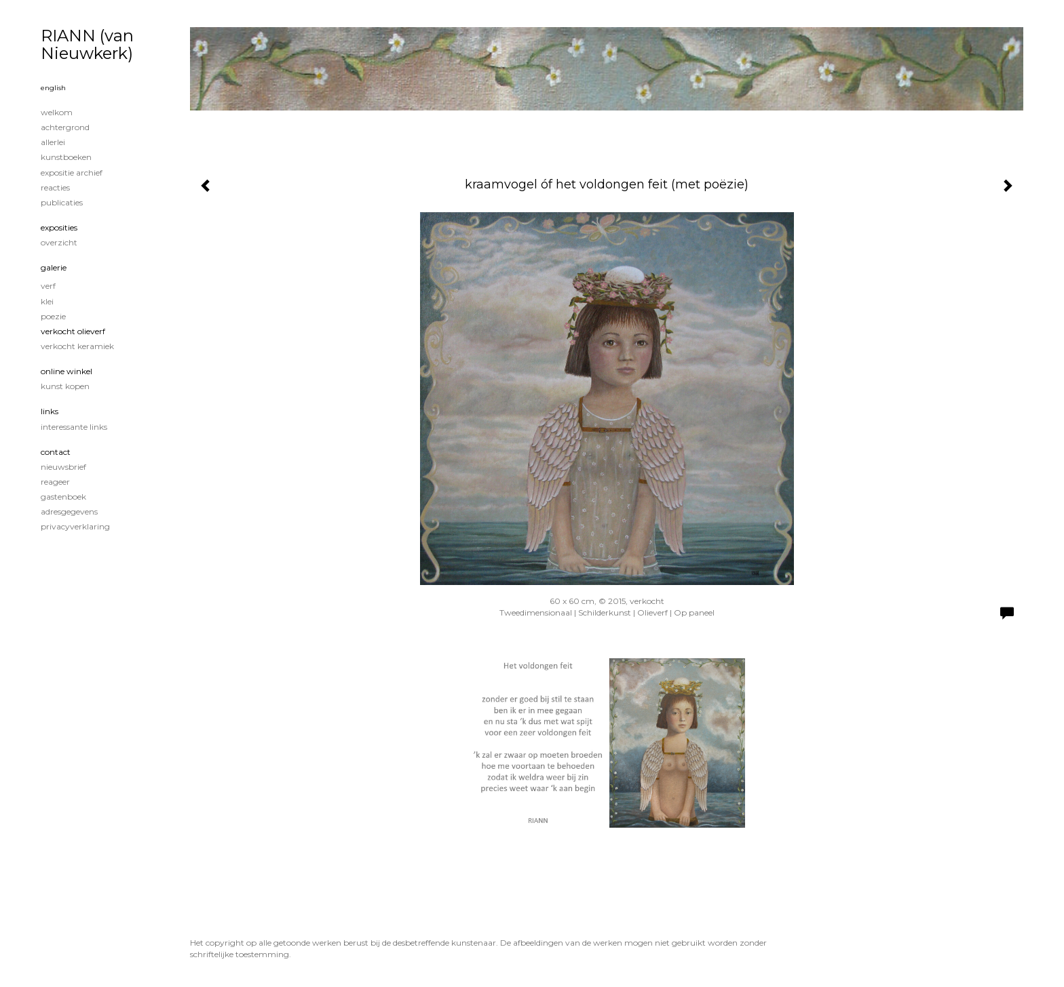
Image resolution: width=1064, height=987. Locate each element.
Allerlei (53, 142)
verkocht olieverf (73, 331)
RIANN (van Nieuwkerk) (87, 44)
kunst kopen (65, 386)
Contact (56, 452)
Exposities (59, 227)
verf (48, 286)
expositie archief (71, 172)
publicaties (62, 202)
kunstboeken (66, 157)
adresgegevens (69, 511)
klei (47, 301)
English (53, 87)
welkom (57, 112)
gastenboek (63, 496)
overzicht (59, 242)
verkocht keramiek (77, 346)
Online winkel (66, 371)
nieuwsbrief (63, 467)
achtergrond (65, 127)
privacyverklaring (75, 526)
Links (49, 411)
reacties (55, 187)
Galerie (53, 267)
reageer (55, 482)
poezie (53, 316)
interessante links (74, 427)
